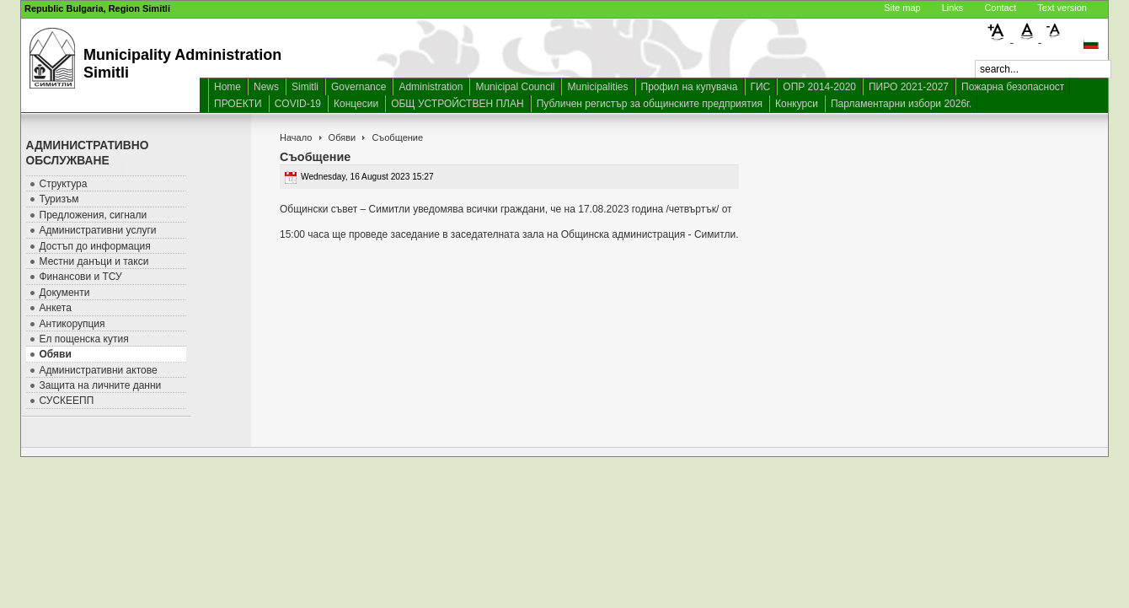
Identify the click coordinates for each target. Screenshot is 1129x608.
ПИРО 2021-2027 (909, 87)
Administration (431, 87)
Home (227, 87)
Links (953, 8)
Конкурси (796, 104)
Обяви (342, 137)
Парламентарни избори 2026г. (901, 104)
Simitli (305, 87)
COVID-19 (298, 104)
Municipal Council (514, 87)
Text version (1062, 8)
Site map (902, 8)
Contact (1000, 8)
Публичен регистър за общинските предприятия (649, 104)
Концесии (356, 104)
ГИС (761, 87)
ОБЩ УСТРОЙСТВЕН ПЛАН (457, 104)
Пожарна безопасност (1012, 87)
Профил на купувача (689, 87)
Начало (296, 137)
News (266, 87)
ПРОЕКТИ (238, 104)
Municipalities (597, 87)
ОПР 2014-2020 (819, 87)
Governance (358, 87)
